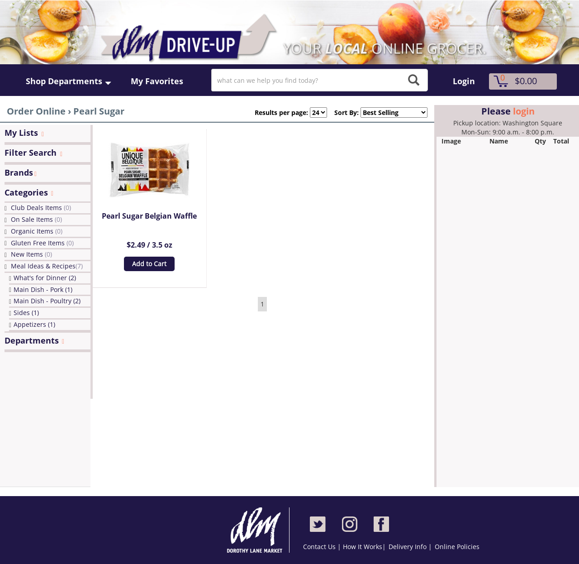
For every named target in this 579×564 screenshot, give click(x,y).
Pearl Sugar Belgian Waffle (149, 216)
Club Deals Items (41, 207)
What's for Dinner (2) (45, 277)
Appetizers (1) (34, 324)
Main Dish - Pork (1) (43, 289)
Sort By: (343, 112)
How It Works (362, 546)
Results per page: (281, 112)
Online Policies (457, 546)
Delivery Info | (410, 546)
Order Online (36, 111)
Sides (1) (26, 312)
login (524, 111)
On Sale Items (36, 219)
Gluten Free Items (42, 243)
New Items (31, 254)
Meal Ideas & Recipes (47, 266)
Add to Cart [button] (149, 263)
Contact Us (320, 546)
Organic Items (36, 231)
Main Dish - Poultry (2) (47, 300)
